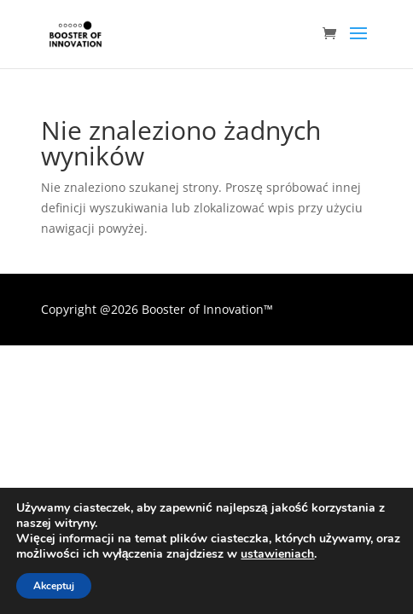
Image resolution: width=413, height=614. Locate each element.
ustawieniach (277, 554)
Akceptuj (53, 586)
